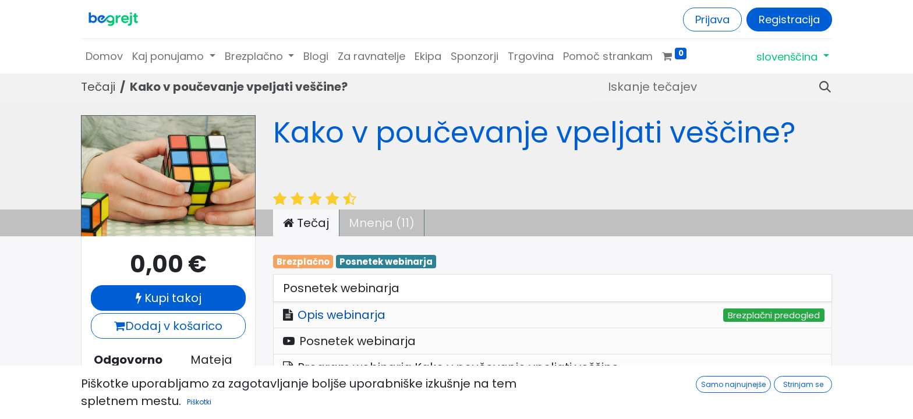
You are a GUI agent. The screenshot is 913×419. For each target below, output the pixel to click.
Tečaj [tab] (306, 223)
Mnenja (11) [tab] (382, 223)
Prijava (712, 19)
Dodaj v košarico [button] (168, 326)
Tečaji (98, 87)
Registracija (789, 19)
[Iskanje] (820, 87)
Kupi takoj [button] (168, 298)
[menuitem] (104, 56)
